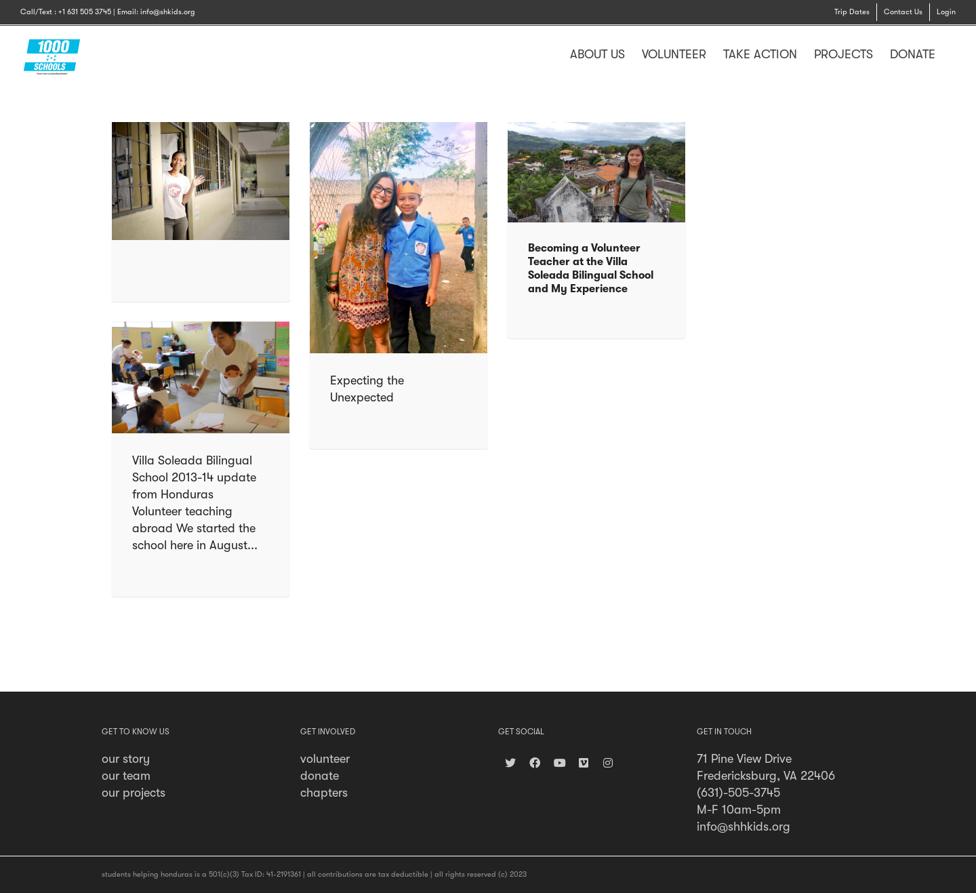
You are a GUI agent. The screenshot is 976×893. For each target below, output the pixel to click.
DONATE (912, 54)
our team (126, 775)
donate (319, 775)
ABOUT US (597, 54)
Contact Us (903, 11)
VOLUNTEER (674, 54)
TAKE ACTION (760, 54)
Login (946, 11)
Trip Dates (852, 11)
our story (126, 759)
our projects (133, 792)
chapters (324, 792)
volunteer (325, 759)
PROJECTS (843, 54)
